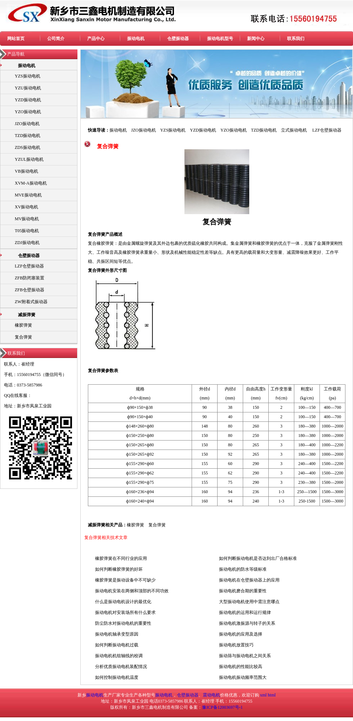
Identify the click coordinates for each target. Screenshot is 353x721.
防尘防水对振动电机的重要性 (123, 623)
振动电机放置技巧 (236, 644)
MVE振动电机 (28, 195)
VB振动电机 (26, 171)
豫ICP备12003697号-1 (222, 707)
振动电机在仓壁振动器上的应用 (249, 580)
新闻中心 (255, 38)
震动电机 (211, 695)
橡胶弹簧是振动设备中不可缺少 (125, 580)
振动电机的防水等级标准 (243, 569)
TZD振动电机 (27, 135)
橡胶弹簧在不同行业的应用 (121, 558)
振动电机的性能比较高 (240, 666)
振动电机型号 (220, 38)
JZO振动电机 (27, 123)
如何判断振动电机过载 (116, 644)
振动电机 (135, 38)
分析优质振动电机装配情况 (121, 666)
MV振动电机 (27, 218)
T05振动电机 (27, 230)
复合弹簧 (23, 337)
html (272, 695)
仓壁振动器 (178, 38)
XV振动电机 (26, 206)
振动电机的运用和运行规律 (245, 612)
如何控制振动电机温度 (116, 677)
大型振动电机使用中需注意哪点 (249, 601)
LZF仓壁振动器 (29, 266)
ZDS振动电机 (27, 147)
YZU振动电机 (28, 87)
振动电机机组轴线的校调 (119, 655)
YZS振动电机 (27, 76)
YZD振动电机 (28, 99)
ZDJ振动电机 (27, 242)
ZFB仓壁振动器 (29, 289)
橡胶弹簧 (23, 325)
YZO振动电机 (28, 111)
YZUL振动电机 (29, 159)
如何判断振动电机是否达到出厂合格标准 (258, 558)
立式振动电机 (294, 130)
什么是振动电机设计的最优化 (123, 601)
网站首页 (15, 38)
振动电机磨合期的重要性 (243, 590)
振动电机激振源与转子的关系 (247, 623)
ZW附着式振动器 (31, 301)
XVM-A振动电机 (31, 183)
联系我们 (295, 38)
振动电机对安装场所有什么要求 (125, 612)
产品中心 (95, 38)
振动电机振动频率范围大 (243, 677)
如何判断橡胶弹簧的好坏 (119, 569)
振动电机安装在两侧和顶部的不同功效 (132, 590)
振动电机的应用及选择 (240, 634)
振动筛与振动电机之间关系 (245, 655)
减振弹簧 (26, 314)
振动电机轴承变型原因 (116, 634)
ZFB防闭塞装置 (29, 277)
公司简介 (55, 38)
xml (263, 695)
